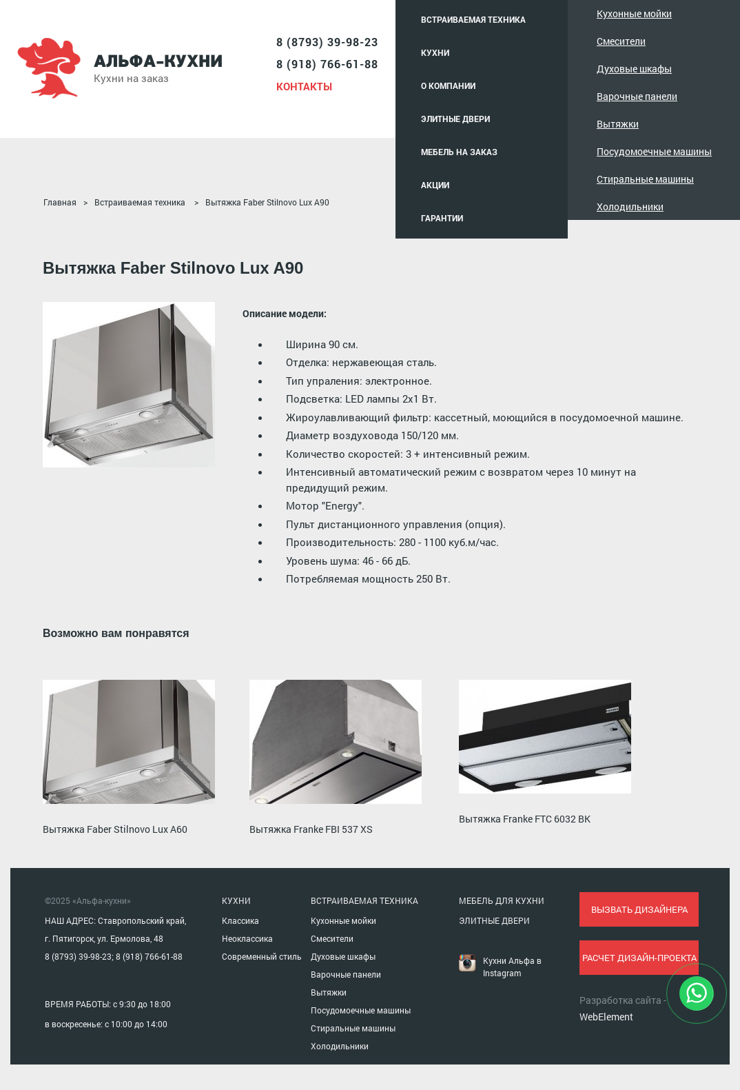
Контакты (304, 86)
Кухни (435, 52)
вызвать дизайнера (639, 909)
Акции (435, 184)
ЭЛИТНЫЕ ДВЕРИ (494, 920)
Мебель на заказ (459, 151)
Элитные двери (455, 118)
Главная (59, 202)
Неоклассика (247, 938)
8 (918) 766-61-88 (327, 64)
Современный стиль (262, 956)
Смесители (621, 41)
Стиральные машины (645, 178)
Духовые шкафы (634, 68)
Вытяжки (618, 123)
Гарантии (442, 217)
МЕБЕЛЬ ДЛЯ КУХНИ (501, 900)
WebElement (606, 1016)
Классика (240, 920)
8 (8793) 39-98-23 (327, 41)
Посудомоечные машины (654, 151)
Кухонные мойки (634, 13)
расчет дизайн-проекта (639, 957)
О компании (448, 85)
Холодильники (630, 206)
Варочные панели (637, 96)
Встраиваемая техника (473, 19)
